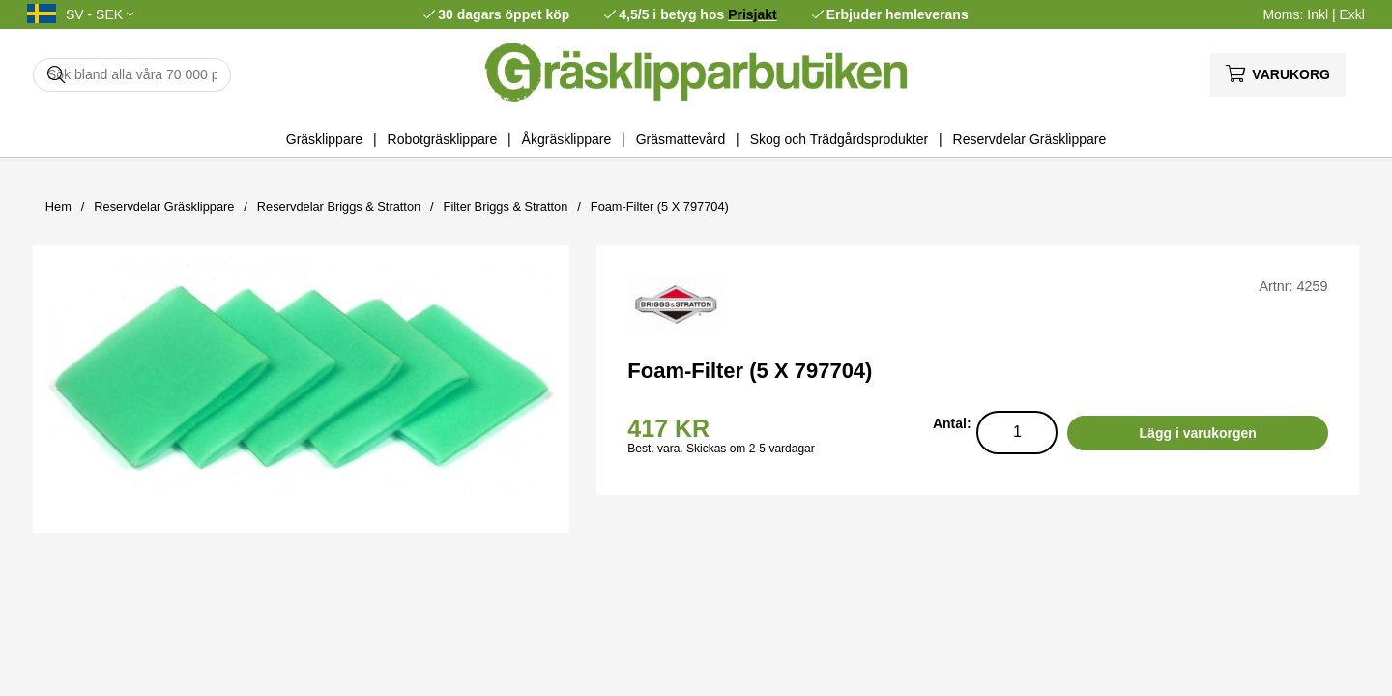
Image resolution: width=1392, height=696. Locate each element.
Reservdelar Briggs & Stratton (338, 206)
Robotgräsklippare (443, 139)
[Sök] (132, 75)
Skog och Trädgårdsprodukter (839, 139)
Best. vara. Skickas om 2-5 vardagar (720, 448)
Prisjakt (752, 14)
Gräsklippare (324, 139)
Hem (58, 206)
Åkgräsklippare (567, 139)
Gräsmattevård (681, 139)
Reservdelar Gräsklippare (1030, 139)
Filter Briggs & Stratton (506, 206)
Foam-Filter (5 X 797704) (660, 206)
